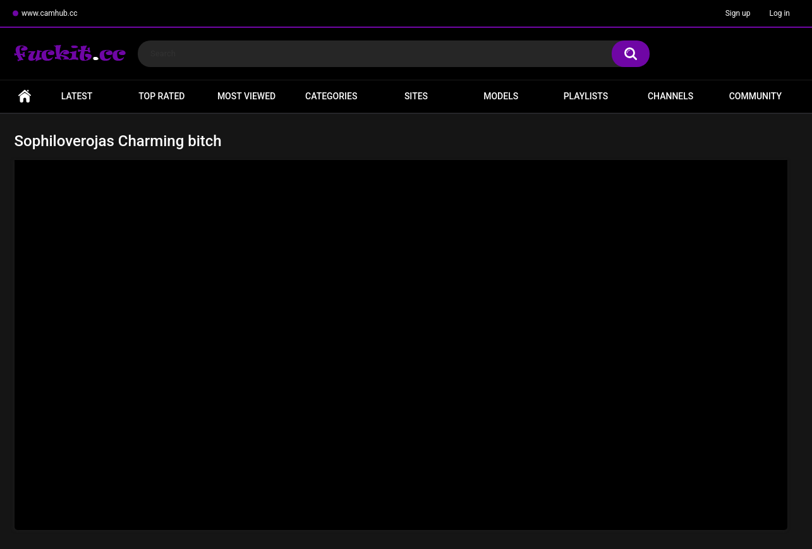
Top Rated (161, 96)
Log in (779, 13)
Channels (670, 96)
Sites (416, 96)
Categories (331, 96)
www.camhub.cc (49, 13)
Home (25, 96)
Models (500, 96)
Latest (77, 96)
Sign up (738, 13)
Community (755, 96)
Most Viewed (246, 96)
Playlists (586, 96)
